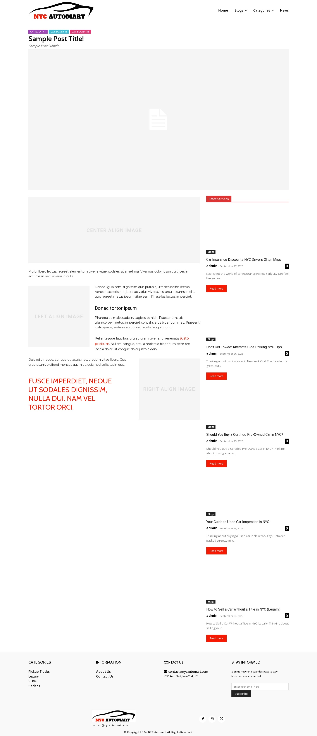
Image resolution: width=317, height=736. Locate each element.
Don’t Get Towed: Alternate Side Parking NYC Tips (244, 347)
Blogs (211, 251)
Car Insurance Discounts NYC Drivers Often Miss (243, 259)
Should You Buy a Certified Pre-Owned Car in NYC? (244, 434)
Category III (80, 32)
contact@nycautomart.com (186, 671)
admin (211, 265)
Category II (59, 32)
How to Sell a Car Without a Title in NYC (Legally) (243, 609)
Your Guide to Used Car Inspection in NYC (237, 522)
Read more (216, 288)
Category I (38, 32)
